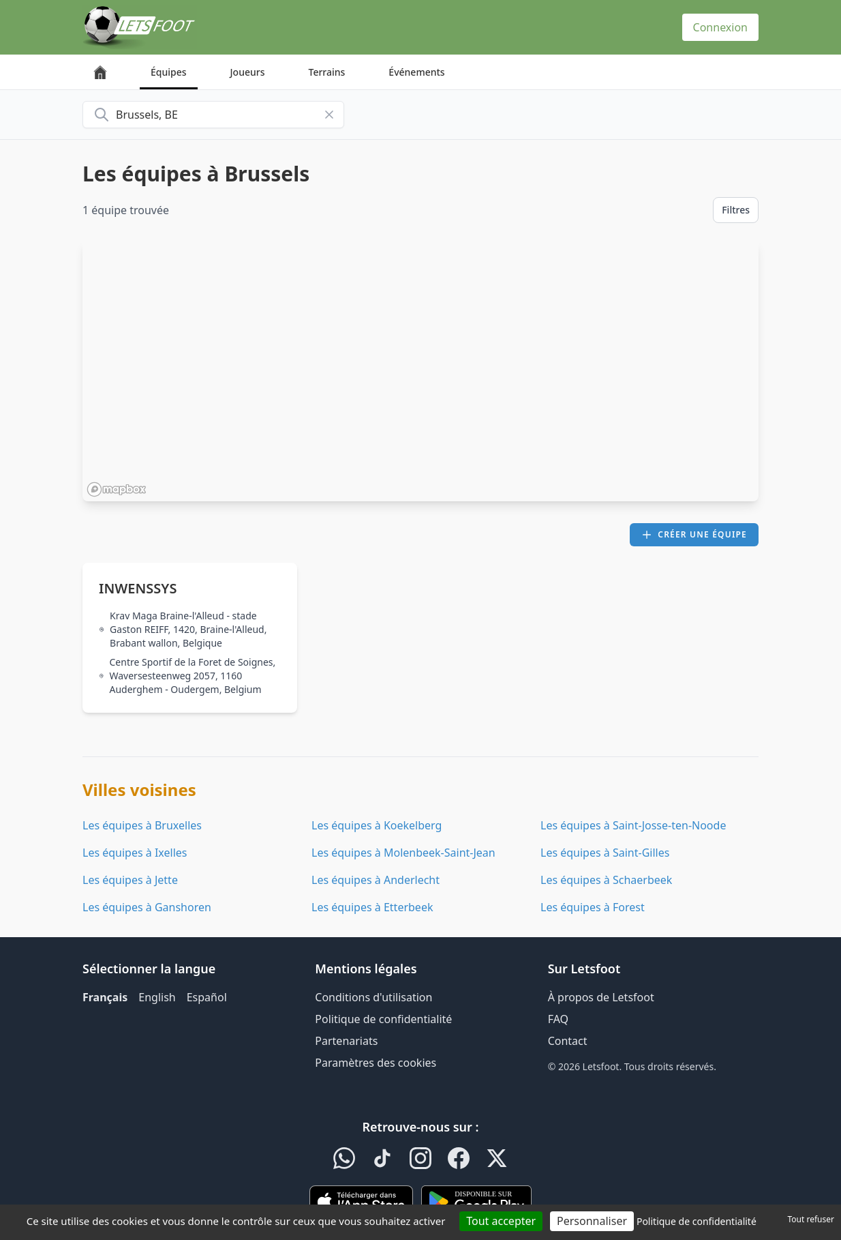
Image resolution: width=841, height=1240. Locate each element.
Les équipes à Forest (592, 907)
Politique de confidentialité (383, 1019)
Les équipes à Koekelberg (376, 825)
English (156, 997)
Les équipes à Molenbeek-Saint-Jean (403, 852)
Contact (567, 1040)
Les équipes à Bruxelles (142, 825)
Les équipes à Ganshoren (146, 907)
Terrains (327, 71)
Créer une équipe (694, 534)
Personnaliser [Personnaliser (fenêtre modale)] (592, 1220)
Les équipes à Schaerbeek (606, 879)
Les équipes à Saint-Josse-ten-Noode (633, 825)
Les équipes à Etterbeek (372, 907)
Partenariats (346, 1040)
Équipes (169, 71)
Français (104, 997)
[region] (420, 370)
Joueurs (247, 71)
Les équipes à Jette (130, 879)
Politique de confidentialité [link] (696, 1221)
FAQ (558, 1019)
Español (207, 997)
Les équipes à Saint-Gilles (604, 852)
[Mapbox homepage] (117, 489)
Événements (416, 71)
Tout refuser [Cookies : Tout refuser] (811, 1219)
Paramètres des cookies (375, 1062)
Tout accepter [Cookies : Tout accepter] (501, 1220)
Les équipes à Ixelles (134, 852)
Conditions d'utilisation (373, 997)
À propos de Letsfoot (601, 997)
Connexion (720, 27)
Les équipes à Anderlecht (375, 879)
